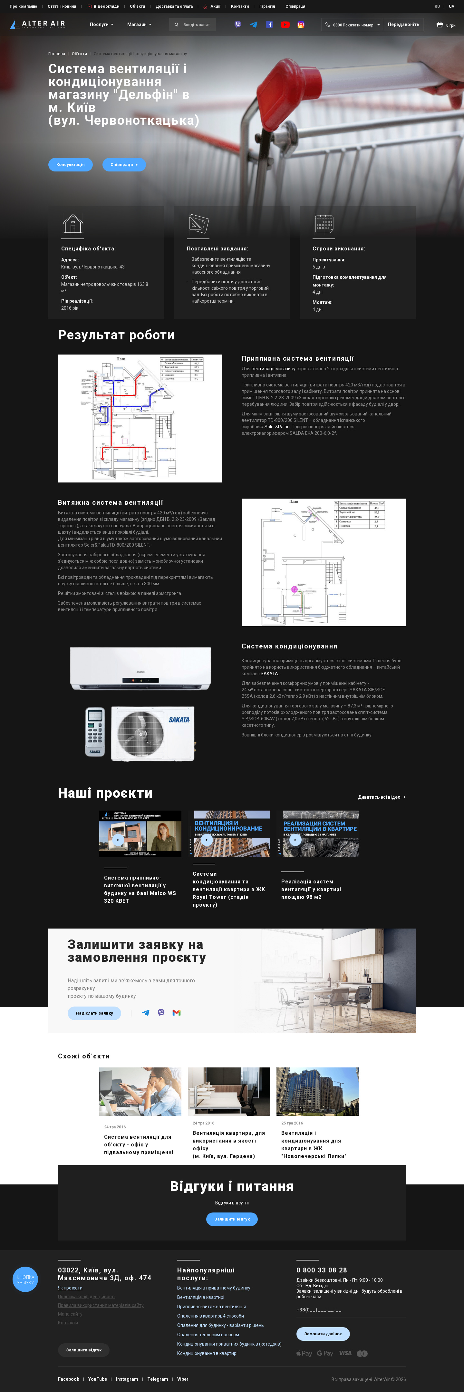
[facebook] (269, 24)
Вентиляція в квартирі (200, 1297)
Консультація (70, 164)
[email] (176, 1015)
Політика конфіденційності (86, 1296)
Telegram (157, 1379)
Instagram (127, 1379)
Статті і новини (62, 6)
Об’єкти (137, 6)
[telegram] (253, 24)
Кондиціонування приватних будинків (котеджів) (229, 1344)
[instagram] (300, 24)
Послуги (99, 24)
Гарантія (267, 6)
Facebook (68, 1379)
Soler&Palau (277, 426)
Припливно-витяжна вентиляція (211, 1306)
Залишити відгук (232, 1219)
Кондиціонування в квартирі (207, 1353)
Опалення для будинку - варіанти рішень (220, 1325)
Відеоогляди (106, 6)
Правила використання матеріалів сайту (101, 1305)
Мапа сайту (70, 1314)
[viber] (237, 24)
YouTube (97, 1379)
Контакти (240, 6)
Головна (56, 53)
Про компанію (23, 6)
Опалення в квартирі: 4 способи (210, 1316)
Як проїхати (70, 1287)
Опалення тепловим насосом (208, 1334)
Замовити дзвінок (323, 1333)
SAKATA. (270, 673)
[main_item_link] (140, 864)
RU (437, 6)
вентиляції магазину (273, 368)
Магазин (137, 24)
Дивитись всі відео (382, 797)
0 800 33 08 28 (321, 1270)
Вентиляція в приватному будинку (213, 1287)
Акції (215, 6)
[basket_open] (446, 24)
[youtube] (285, 24)
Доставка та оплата (174, 6)
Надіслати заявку (94, 1013)
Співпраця (295, 6)
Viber (182, 1379)
